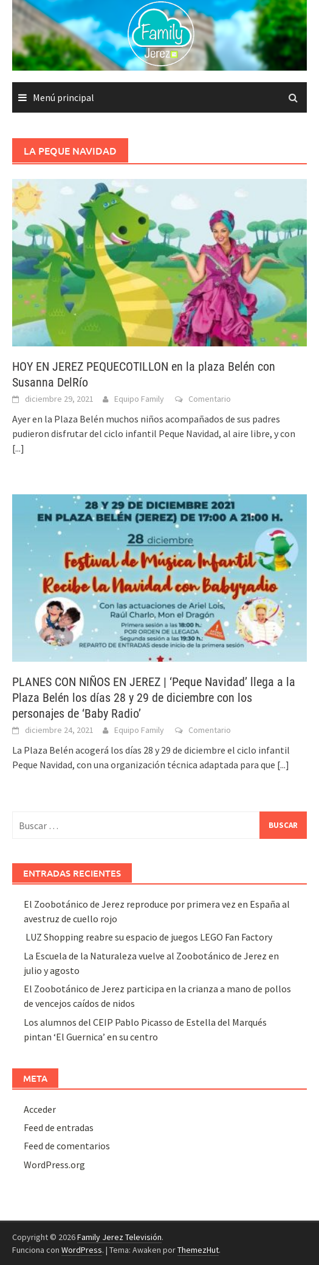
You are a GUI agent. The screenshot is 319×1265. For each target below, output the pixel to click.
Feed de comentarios (67, 1146)
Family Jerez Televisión (119, 1237)
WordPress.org (54, 1164)
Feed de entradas (59, 1127)
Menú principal (63, 97)
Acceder (40, 1109)
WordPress (81, 1249)
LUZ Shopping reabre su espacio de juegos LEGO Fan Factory (148, 937)
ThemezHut (198, 1249)
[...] (18, 448)
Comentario (209, 398)
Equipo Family (139, 398)
